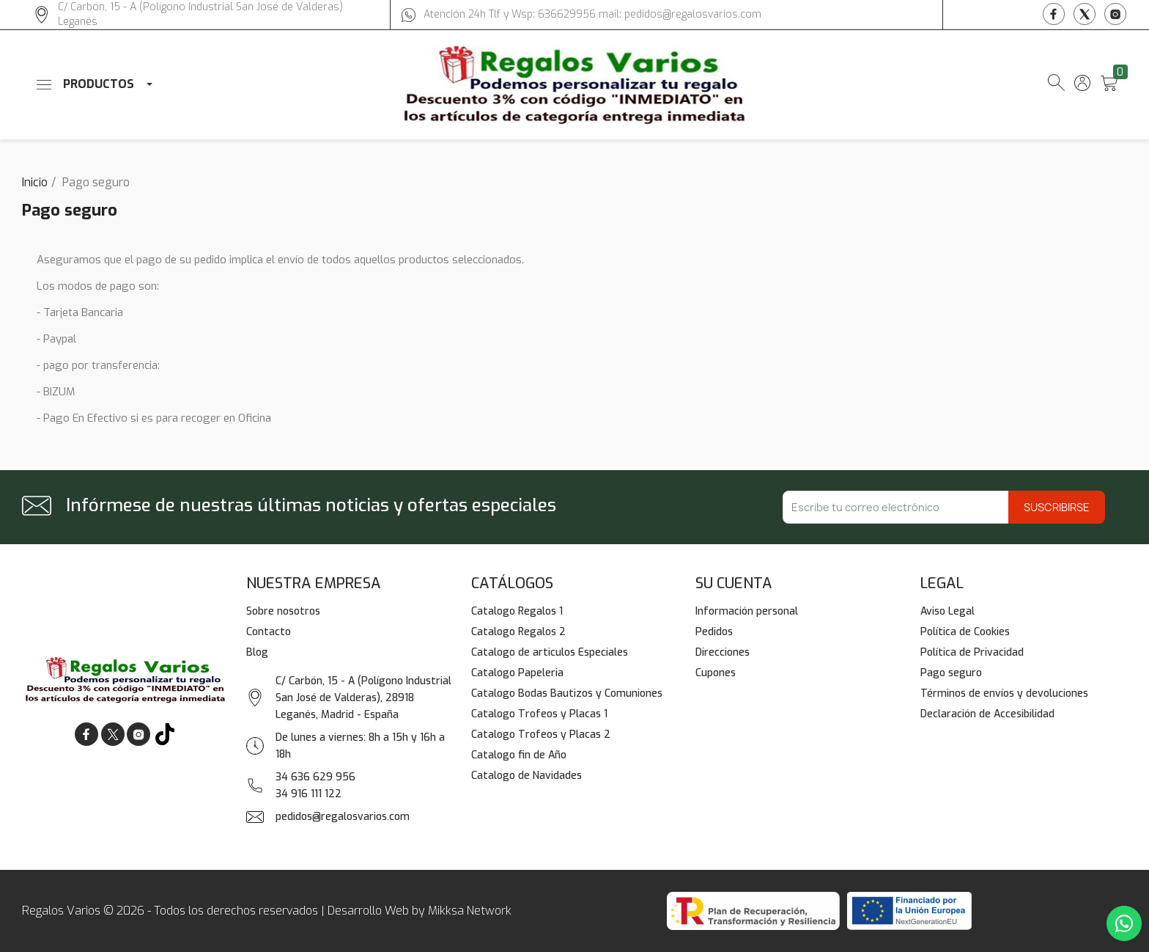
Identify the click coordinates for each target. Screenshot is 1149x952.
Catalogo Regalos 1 (517, 611)
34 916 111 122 (308, 794)
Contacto (268, 632)
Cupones (715, 673)
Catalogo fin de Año (518, 755)
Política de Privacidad (972, 652)
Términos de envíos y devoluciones (1004, 693)
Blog (257, 652)
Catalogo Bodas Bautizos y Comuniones (566, 693)
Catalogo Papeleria (517, 673)
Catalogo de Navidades (526, 776)
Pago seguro (951, 673)
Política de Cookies (965, 632)
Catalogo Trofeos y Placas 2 (540, 735)
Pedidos (714, 632)
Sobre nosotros (283, 611)
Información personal (746, 611)
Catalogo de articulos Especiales (549, 652)
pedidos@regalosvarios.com (343, 817)
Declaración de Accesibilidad (987, 714)
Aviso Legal (947, 611)
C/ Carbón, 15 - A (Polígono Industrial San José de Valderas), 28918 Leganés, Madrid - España (363, 698)
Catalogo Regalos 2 (518, 632)
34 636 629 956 (315, 777)
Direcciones (722, 652)
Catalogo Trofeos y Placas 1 (539, 714)
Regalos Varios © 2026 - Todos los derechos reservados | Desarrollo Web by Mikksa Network (266, 910)
